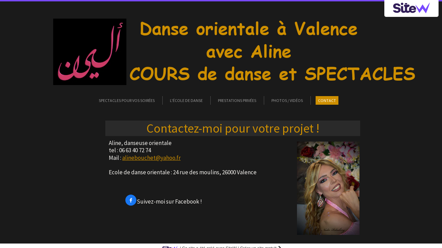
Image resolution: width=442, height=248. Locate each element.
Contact (327, 100)
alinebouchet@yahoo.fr (151, 158)
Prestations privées (237, 100)
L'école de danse (186, 100)
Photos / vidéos (287, 100)
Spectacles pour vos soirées (127, 100)
